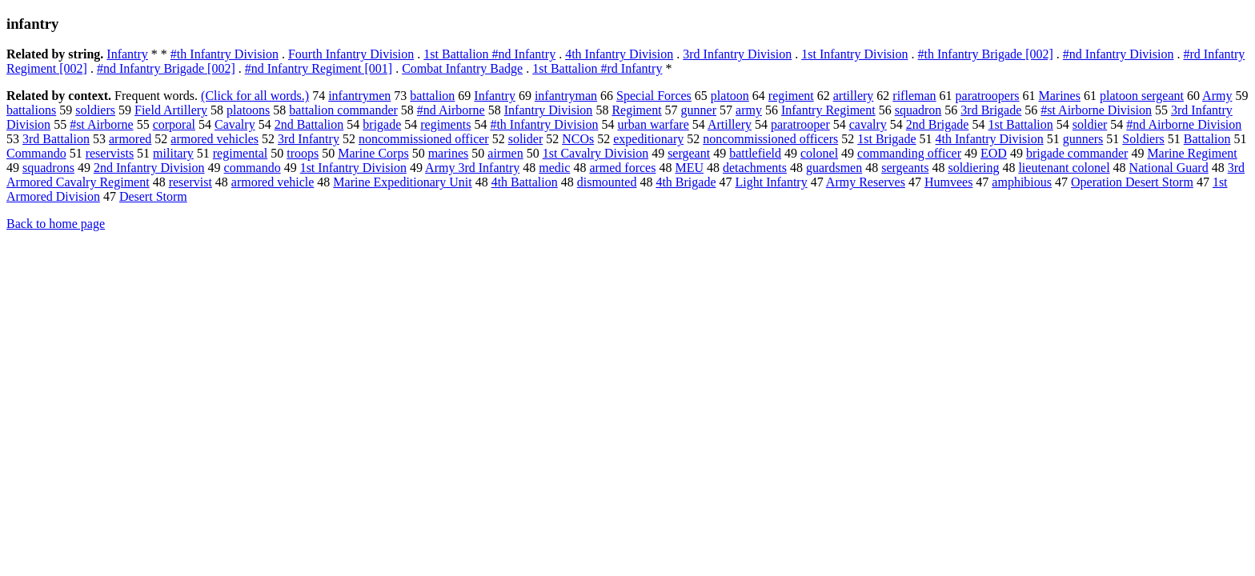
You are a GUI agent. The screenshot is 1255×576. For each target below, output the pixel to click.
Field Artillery (170, 110)
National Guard (1169, 167)
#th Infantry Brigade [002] (985, 54)
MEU (689, 167)
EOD (993, 153)
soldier (1090, 124)
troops (303, 153)
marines (448, 153)
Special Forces (654, 95)
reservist (190, 182)
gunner (698, 110)
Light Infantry (772, 182)
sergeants (904, 167)
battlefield (755, 153)
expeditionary (648, 139)
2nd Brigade (937, 124)
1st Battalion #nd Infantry (489, 54)
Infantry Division (548, 110)
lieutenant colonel (1063, 167)
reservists (110, 153)
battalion (432, 95)
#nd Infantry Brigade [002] (166, 68)
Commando (36, 153)
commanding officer (909, 153)
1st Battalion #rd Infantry (597, 68)
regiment (791, 95)
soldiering (973, 167)
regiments (445, 124)
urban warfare (652, 124)
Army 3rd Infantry (472, 167)
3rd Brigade (990, 110)
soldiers (95, 110)
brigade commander (1077, 153)
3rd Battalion (56, 139)
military (173, 153)
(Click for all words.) (255, 95)
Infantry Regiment (828, 110)
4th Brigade (686, 182)
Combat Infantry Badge (462, 68)
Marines (1060, 95)
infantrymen (359, 95)
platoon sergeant (1142, 95)
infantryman (566, 95)
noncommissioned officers (770, 139)
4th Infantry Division (619, 54)
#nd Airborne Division (1183, 124)
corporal (174, 124)
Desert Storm (153, 196)
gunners (1083, 139)
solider (525, 139)
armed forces (622, 167)
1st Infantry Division (854, 54)
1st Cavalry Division (595, 153)
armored (130, 139)
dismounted (607, 182)
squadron (918, 110)
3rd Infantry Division (737, 54)
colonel (819, 153)
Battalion (1207, 139)
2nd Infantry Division (149, 167)
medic (554, 167)
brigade (382, 124)
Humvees (948, 182)
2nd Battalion (309, 124)
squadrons (48, 167)
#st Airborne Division (1096, 110)
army (749, 110)
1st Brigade (886, 139)
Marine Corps (373, 153)
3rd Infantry (308, 139)
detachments (755, 167)
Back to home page (55, 223)
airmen (505, 153)
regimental (240, 153)
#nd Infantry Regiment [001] (318, 68)
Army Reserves (865, 182)
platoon (730, 95)
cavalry (868, 124)
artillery (853, 95)
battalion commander (343, 110)
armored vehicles (214, 139)
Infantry (127, 54)
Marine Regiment (1192, 153)
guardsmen (834, 167)
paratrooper (800, 124)
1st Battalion (1020, 124)
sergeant (689, 153)
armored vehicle (273, 182)
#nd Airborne (451, 110)
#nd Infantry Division (1118, 54)
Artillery (730, 124)
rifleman (914, 95)
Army (1217, 95)
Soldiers (1143, 139)
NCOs (578, 139)
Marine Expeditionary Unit (402, 182)
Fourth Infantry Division (351, 54)
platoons (248, 110)
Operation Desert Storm (1132, 182)
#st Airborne (102, 124)
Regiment (636, 110)
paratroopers (988, 95)
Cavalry (235, 124)
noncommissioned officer (424, 139)
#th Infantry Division (224, 54)
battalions (31, 110)
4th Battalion (524, 182)
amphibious (1022, 182)
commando (252, 167)
